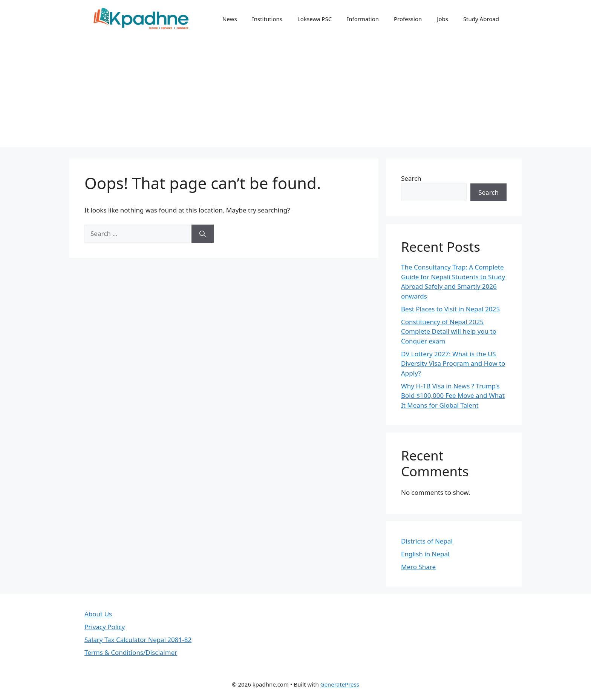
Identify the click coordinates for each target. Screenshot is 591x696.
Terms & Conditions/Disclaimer (130, 652)
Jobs (442, 19)
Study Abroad (481, 19)
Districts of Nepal (427, 541)
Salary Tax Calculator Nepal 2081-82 (137, 639)
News (229, 19)
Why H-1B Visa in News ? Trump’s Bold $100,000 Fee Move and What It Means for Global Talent (453, 396)
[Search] (202, 234)
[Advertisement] (295, 94)
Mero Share (418, 566)
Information (363, 19)
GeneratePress (339, 684)
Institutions (267, 19)
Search (411, 178)
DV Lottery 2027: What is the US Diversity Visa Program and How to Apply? (453, 363)
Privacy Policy (104, 626)
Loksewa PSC (314, 19)
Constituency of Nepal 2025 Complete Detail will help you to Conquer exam (448, 331)
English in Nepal (425, 554)
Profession (408, 19)
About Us (98, 614)
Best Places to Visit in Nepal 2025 (450, 309)
